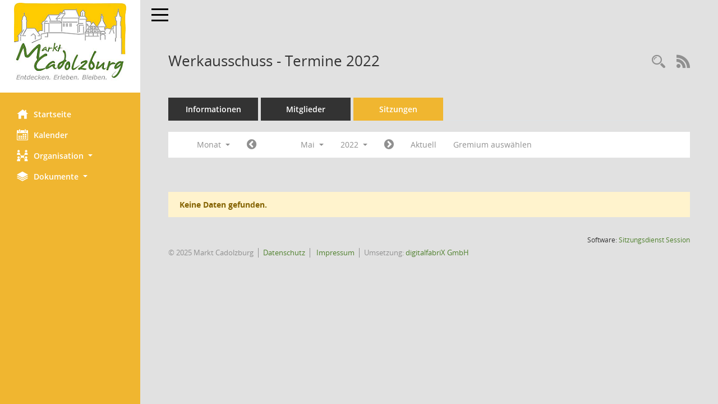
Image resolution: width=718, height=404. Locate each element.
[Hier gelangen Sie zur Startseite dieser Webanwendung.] (70, 42)
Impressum (335, 252)
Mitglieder (305, 109)
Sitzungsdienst (654, 240)
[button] (70, 155)
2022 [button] (353, 144)
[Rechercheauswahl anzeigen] (658, 62)
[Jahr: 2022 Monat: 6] (389, 145)
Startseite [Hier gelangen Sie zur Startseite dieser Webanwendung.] (44, 114)
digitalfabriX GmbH (437, 252)
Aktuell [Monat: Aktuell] (423, 144)
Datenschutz (284, 252)
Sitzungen (398, 109)
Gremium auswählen (492, 144)
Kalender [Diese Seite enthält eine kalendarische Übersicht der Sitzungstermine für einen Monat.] (42, 134)
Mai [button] (312, 144)
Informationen (213, 109)
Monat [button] (213, 144)
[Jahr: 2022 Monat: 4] (251, 145)
